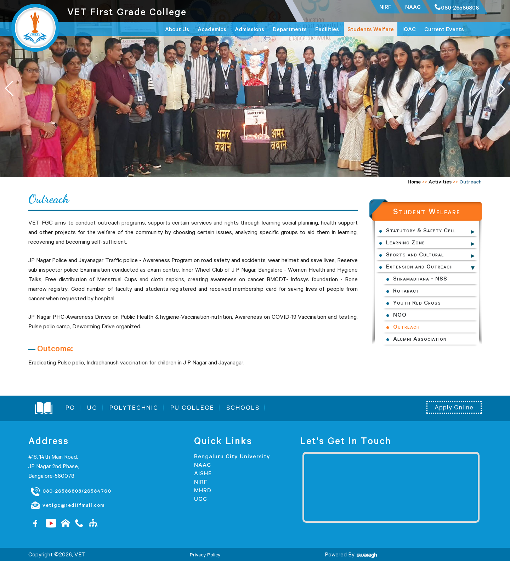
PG (70, 407)
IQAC (409, 29)
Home (414, 182)
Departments (290, 29)
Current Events (444, 29)
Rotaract (406, 290)
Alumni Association (420, 338)
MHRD (202, 490)
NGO (400, 314)
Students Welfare (370, 29)
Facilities (327, 29)
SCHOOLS (243, 407)
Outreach (406, 326)
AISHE (203, 473)
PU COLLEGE (192, 407)
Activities (440, 182)
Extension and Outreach (419, 266)
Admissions (249, 29)
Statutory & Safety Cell (421, 230)
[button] (501, 88)
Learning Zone (405, 242)
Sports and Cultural (415, 254)
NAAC (202, 464)
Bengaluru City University (232, 456)
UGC (200, 498)
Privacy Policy (205, 554)
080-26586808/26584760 (70, 491)
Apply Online (454, 407)
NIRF (201, 481)
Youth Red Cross (417, 302)
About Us (177, 29)
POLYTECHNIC (133, 407)
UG (92, 407)
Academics (212, 29)
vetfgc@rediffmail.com (67, 505)
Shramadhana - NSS (420, 278)
